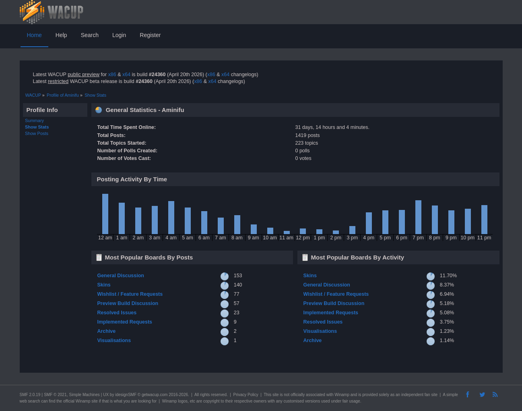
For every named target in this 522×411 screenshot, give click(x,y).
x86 (112, 74)
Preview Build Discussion (127, 303)
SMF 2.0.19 (30, 394)
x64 (126, 74)
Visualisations (114, 340)
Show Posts (36, 133)
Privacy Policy (245, 394)
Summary (34, 120)
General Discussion (120, 275)
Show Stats (37, 127)
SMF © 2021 (55, 394)
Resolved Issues (116, 313)
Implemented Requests (124, 322)
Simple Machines (84, 394)
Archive (106, 331)
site (275, 394)
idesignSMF (125, 394)
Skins (103, 285)
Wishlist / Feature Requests (130, 294)
